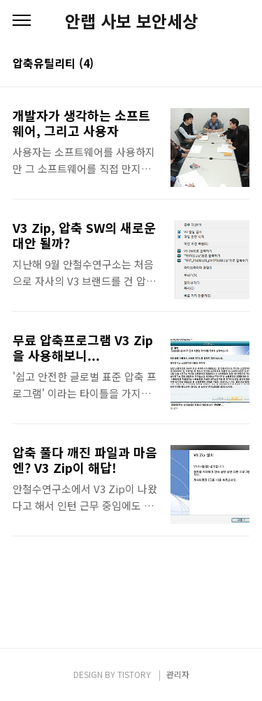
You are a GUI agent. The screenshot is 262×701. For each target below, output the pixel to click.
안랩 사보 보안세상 (131, 20)
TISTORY (134, 674)
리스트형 (241, 64)
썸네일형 (221, 64)
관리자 (177, 674)
